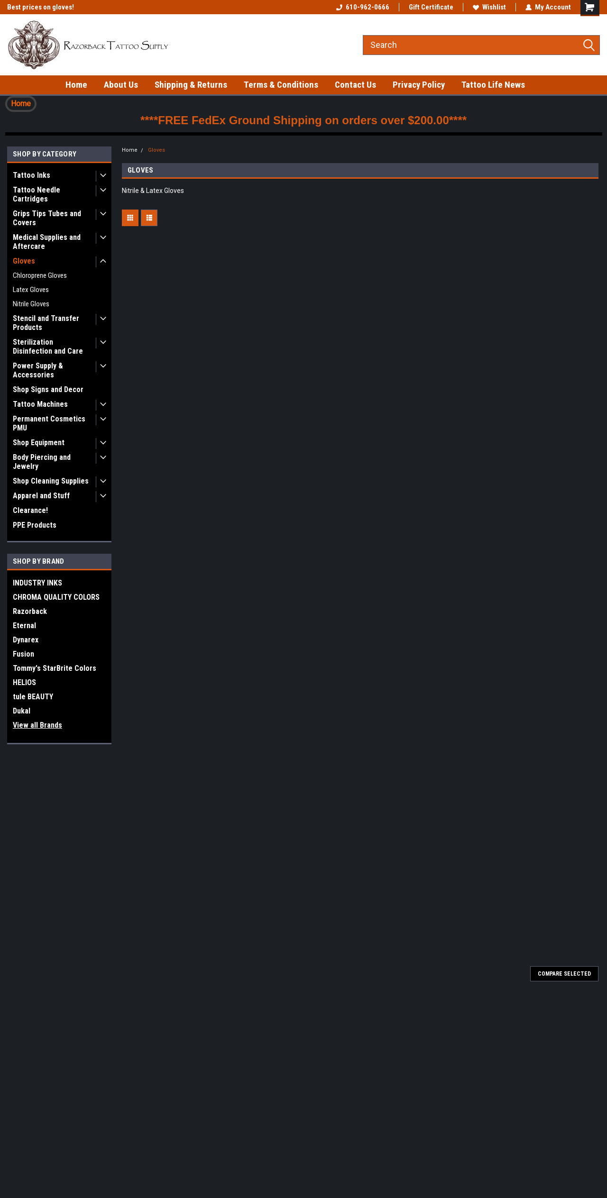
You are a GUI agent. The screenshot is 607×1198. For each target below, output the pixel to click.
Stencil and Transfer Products (46, 323)
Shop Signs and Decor (48, 389)
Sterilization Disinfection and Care (48, 347)
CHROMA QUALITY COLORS (56, 597)
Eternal (24, 625)
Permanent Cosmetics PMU (49, 423)
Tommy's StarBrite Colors (54, 668)
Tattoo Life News (493, 84)
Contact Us (355, 84)
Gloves (24, 260)
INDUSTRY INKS (37, 582)
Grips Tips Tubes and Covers (47, 218)
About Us (121, 84)
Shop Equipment (38, 442)
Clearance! (30, 510)
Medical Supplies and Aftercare (47, 242)
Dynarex (25, 639)
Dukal (21, 710)
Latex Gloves (31, 289)
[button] (21, 104)
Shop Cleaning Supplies (51, 480)
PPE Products (34, 525)
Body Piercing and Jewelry (42, 462)
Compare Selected (564, 973)
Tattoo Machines (40, 404)
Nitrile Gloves (31, 304)
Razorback (30, 611)
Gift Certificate (431, 7)
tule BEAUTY (33, 696)
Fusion (23, 653)
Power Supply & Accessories (38, 370)
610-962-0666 (362, 7)
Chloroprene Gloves (40, 275)
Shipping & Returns (191, 84)
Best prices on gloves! (40, 7)
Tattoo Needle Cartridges (36, 194)
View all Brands (37, 725)
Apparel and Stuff (41, 495)
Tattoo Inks (31, 175)
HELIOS (24, 682)
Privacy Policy (419, 84)
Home (76, 84)
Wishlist (489, 7)
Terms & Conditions (281, 84)
